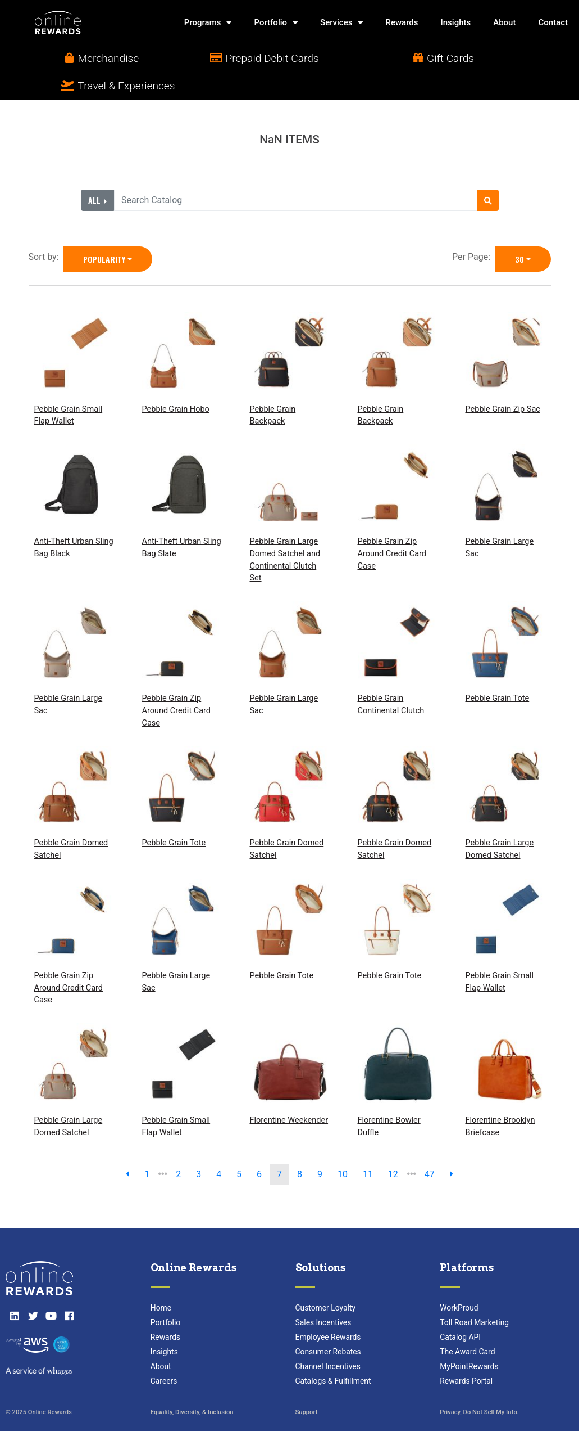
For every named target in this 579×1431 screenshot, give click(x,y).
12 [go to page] (393, 1146)
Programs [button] (208, 23)
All (95, 172)
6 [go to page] (259, 1146)
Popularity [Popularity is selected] (104, 231)
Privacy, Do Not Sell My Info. (479, 1385)
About (504, 22)
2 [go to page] (178, 1146)
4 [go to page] (218, 1146)
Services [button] (341, 23)
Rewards (401, 22)
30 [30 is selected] (519, 231)
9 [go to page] (319, 1146)
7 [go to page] (279, 1146)
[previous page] (127, 1147)
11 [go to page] (368, 1146)
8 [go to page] (299, 1146)
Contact (553, 22)
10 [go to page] (343, 1146)
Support (306, 1385)
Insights (455, 22)
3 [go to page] (198, 1146)
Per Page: (473, 229)
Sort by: (46, 229)
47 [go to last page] (430, 1146)
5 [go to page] (238, 1146)
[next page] (451, 1147)
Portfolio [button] (276, 23)
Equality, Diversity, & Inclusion (192, 1385)
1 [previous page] (146, 1146)
